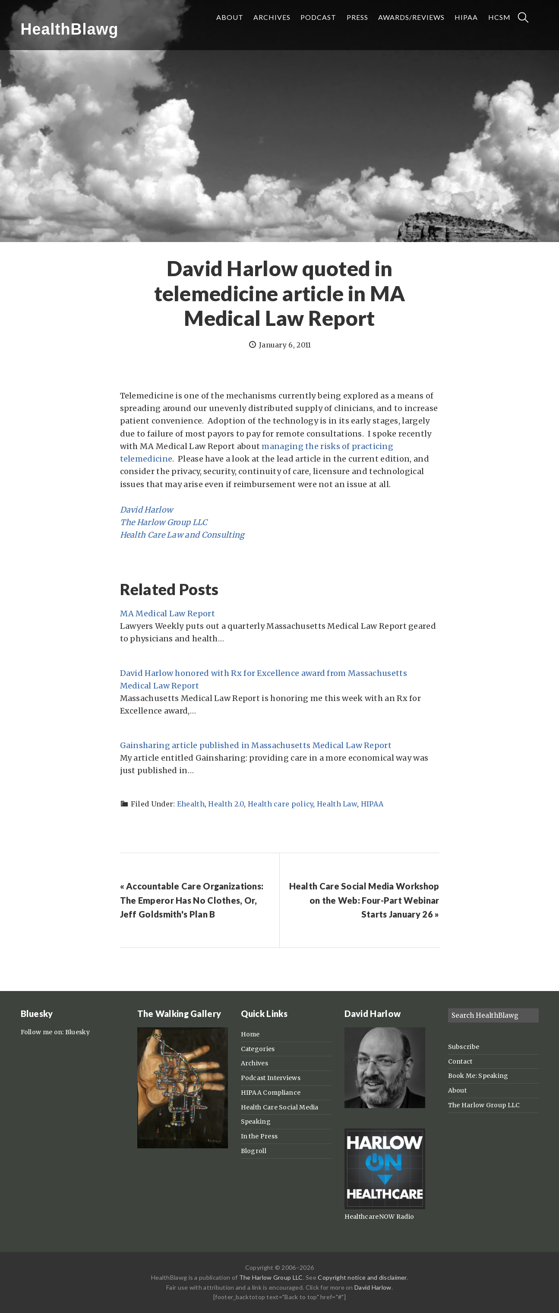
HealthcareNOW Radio (379, 1217)
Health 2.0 (226, 804)
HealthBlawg (70, 29)
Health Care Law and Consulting (182, 535)
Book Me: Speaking (478, 1076)
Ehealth (191, 804)
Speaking (256, 1121)
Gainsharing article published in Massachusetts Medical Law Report (256, 745)
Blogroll (253, 1151)
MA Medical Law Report (167, 613)
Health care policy (280, 804)
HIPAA (372, 804)
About (457, 1090)
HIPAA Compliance (271, 1092)
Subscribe (464, 1047)
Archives (254, 1063)
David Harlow (146, 510)
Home (250, 1034)
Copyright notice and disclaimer (362, 1277)
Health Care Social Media (280, 1107)
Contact (460, 1061)
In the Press (259, 1136)
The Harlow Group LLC (164, 522)
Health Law (337, 804)
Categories (258, 1049)
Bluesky (77, 1032)
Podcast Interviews (270, 1078)
